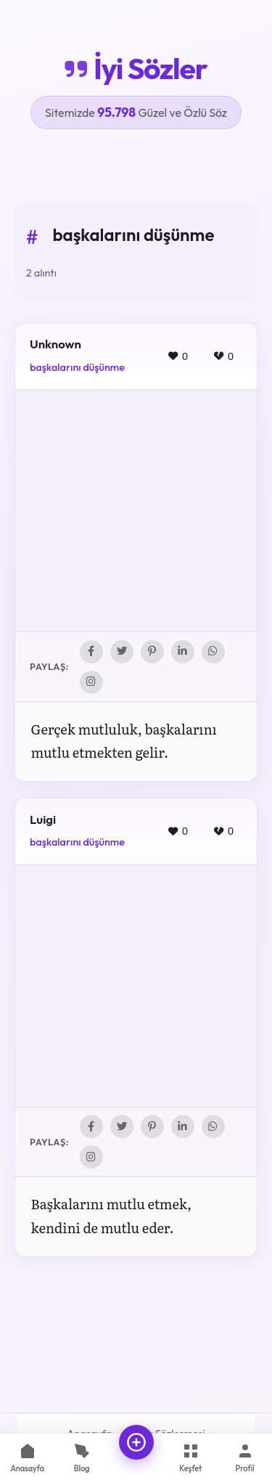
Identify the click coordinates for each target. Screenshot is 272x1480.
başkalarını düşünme (77, 367)
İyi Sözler (136, 69)
